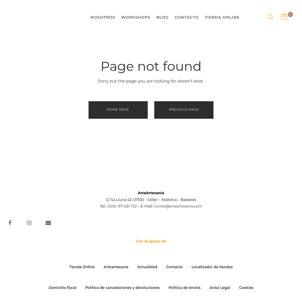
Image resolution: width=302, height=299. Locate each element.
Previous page (184, 110)
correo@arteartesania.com (178, 204)
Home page (118, 110)
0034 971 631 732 (122, 204)
